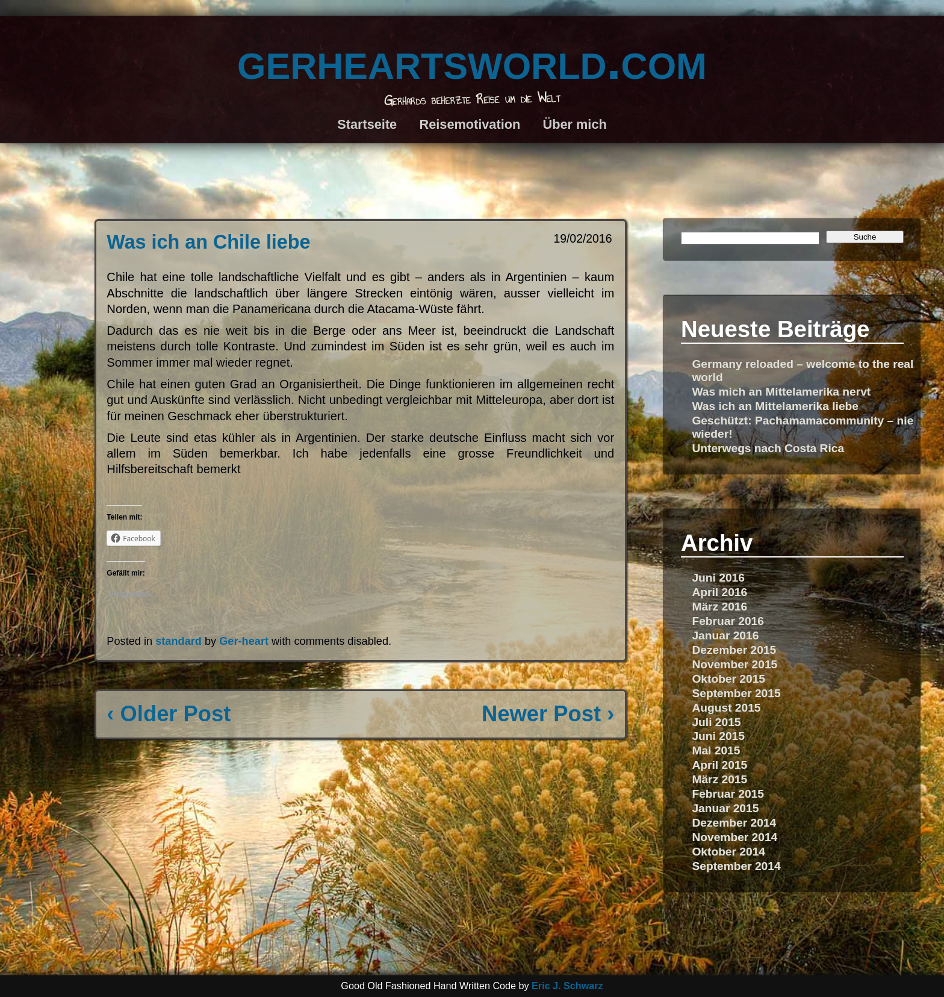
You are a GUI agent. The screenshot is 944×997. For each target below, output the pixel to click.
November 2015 (734, 664)
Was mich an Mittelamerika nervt (781, 391)
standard (178, 641)
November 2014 (734, 837)
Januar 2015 (725, 808)
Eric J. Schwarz (567, 985)
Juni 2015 (718, 736)
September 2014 (736, 866)
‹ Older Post (169, 713)
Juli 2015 (716, 722)
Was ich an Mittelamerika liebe (775, 406)
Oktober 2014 (728, 851)
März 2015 (719, 779)
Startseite (367, 124)
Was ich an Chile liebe (208, 242)
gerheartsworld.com (472, 60)
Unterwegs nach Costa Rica (768, 448)
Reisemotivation (470, 124)
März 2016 (719, 606)
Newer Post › (548, 713)
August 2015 (726, 707)
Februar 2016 (727, 621)
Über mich (575, 124)
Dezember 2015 (734, 650)
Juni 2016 (718, 577)
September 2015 (736, 693)
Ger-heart (244, 641)
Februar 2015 (727, 793)
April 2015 (719, 765)
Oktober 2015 (728, 678)
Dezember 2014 (734, 822)
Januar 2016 (725, 635)
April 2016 (719, 592)
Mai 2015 (716, 750)
